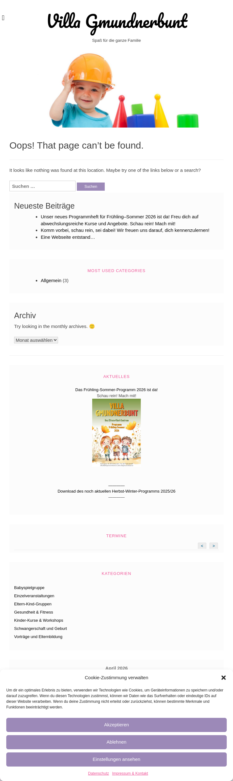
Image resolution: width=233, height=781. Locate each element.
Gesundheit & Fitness (33, 612)
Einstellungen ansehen (116, 759)
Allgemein (51, 280)
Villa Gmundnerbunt (116, 21)
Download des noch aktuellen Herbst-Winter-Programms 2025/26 (117, 491)
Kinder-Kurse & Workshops (38, 620)
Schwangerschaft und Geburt (40, 628)
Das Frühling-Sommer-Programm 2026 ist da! (116, 389)
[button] (223, 677)
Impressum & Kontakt (130, 773)
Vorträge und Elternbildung (38, 636)
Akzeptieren (116, 724)
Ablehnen (116, 742)
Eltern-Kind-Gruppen (32, 604)
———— (117, 485)
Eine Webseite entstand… (68, 237)
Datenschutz (98, 773)
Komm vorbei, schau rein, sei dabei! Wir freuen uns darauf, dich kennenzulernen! (125, 230)
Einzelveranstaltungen (34, 595)
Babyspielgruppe (29, 587)
